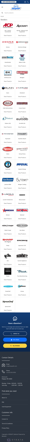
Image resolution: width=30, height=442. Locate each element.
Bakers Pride (22, 62)
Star (8, 260)
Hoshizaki (7, 169)
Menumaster (22, 199)
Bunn (7, 93)
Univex (22, 291)
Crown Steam (22, 108)
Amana (8, 47)
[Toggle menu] (2, 7)
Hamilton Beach (22, 138)
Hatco (7, 154)
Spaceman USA (22, 245)
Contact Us (15, 333)
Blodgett (22, 77)
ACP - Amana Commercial (8, 31)
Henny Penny (22, 154)
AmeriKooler (8, 62)
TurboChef (7, 291)
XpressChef (8, 306)
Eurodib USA (22, 123)
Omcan (8, 215)
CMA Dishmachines (8, 108)
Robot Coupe (8, 230)
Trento (7, 276)
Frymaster (7, 138)
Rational (22, 215)
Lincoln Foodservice (8, 199)
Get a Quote (15, 339)
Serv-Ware (22, 230)
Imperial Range (22, 169)
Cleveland (22, 93)
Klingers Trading (22, 184)
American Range (22, 47)
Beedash (4, 436)
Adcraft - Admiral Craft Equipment (22, 31)
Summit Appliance (22, 260)
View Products (8, 35)
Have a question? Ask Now (9, 1)
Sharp (7, 245)
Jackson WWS (7, 184)
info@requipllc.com (11, 366)
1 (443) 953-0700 (11, 372)
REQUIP (2, 16)
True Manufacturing (22, 276)
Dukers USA (8, 123)
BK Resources (7, 77)
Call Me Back (15, 345)
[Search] (15, 13)
